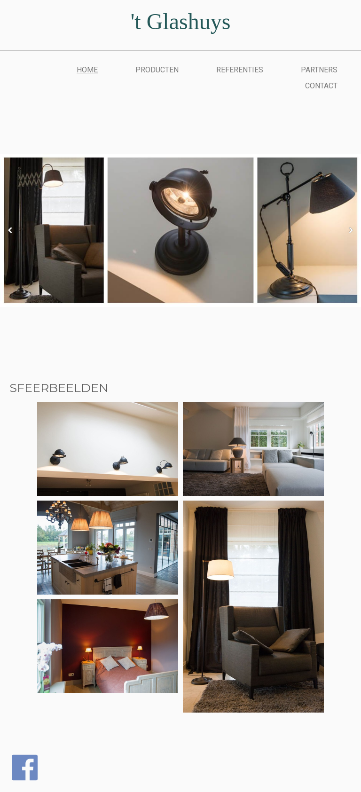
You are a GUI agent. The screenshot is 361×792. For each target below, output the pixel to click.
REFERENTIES (239, 69)
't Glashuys (181, 21)
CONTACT (321, 85)
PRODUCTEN (157, 69)
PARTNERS (319, 69)
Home (87, 69)
